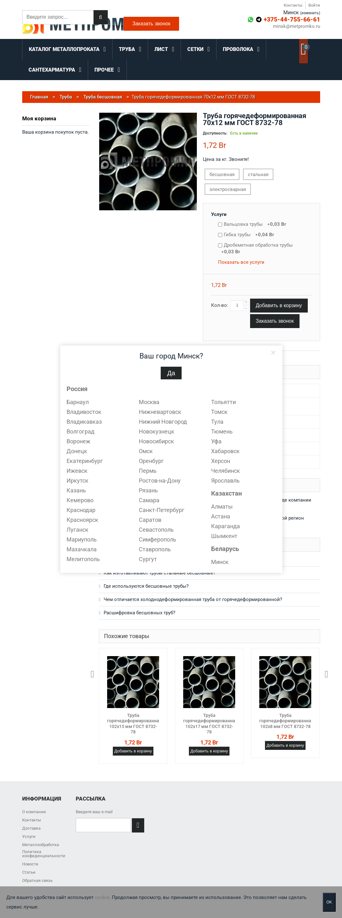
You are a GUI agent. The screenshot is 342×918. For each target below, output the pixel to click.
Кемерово (80, 500)
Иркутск (77, 480)
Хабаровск (225, 451)
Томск (219, 411)
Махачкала (82, 549)
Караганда (225, 526)
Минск (220, 562)
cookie (102, 897)
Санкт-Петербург (161, 510)
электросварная (228, 189)
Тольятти (223, 402)
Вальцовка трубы (255, 224)
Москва (149, 402)
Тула (217, 421)
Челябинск (225, 470)
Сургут (148, 559)
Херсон (220, 461)
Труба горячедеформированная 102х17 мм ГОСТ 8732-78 (210, 724)
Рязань (148, 490)
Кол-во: (219, 305)
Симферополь (157, 539)
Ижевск (77, 470)
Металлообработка (40, 845)
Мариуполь (82, 539)
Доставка (31, 828)
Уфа (216, 441)
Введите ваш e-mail (94, 812)
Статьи (28, 872)
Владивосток (84, 411)
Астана (220, 516)
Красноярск (82, 519)
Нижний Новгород (163, 421)
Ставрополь (155, 549)
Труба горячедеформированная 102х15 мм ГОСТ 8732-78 (134, 724)
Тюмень (222, 431)
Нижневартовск (160, 411)
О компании (34, 812)
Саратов (150, 519)
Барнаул (78, 402)
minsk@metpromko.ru (296, 26)
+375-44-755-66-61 (292, 19)
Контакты (293, 5)
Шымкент (224, 536)
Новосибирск (156, 441)
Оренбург (151, 461)
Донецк (77, 451)
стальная (258, 174)
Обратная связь (37, 880)
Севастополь (156, 529)
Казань (76, 490)
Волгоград (80, 431)
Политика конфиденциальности (43, 854)
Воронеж (78, 441)
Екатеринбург (85, 461)
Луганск (77, 529)
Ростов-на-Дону (160, 480)
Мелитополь (83, 559)
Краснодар (81, 510)
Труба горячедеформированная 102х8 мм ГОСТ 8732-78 (286, 721)
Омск (146, 451)
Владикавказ (84, 421)
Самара (149, 500)
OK (329, 902)
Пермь (148, 470)
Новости (30, 864)
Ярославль (225, 480)
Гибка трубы (249, 234)
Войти (314, 5)
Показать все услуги (241, 262)
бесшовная (222, 174)
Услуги (219, 214)
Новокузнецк (156, 431)
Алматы (222, 506)
